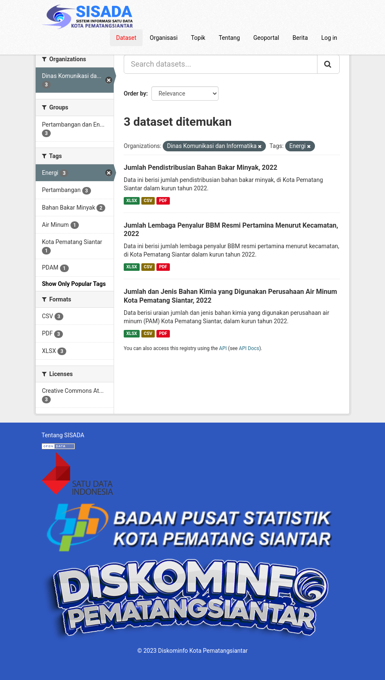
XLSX (131, 200)
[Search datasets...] (220, 64)
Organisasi (163, 37)
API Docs (249, 348)
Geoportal (266, 37)
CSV (148, 200)
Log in (329, 37)
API (223, 348)
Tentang (229, 37)
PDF (163, 200)
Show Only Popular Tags (74, 283)
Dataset (126, 37)
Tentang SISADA (63, 435)
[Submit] (328, 64)
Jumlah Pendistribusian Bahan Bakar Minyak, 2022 (200, 167)
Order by (135, 93)
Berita (300, 37)
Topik (198, 37)
